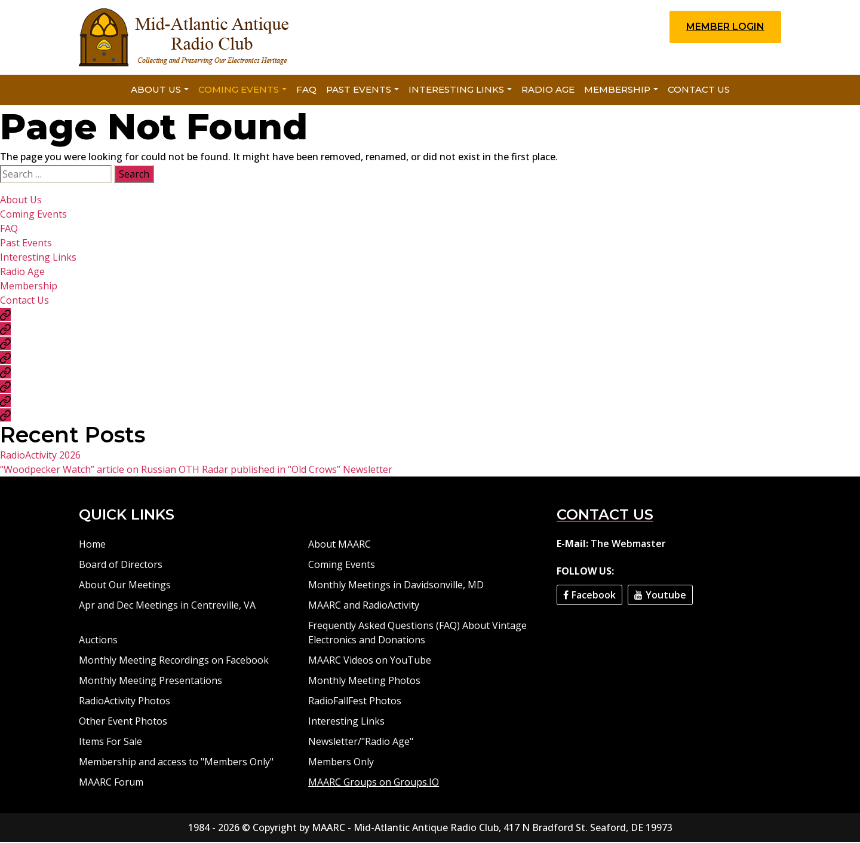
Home (92, 545)
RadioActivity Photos (124, 701)
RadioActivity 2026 (40, 456)
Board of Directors (120, 565)
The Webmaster (628, 544)
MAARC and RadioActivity (363, 606)
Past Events (358, 90)
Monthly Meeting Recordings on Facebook (174, 661)
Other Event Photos (123, 722)
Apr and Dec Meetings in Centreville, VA (167, 606)
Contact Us (699, 90)
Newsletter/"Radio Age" (360, 742)
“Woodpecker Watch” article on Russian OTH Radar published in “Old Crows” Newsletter (196, 470)
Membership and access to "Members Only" (176, 762)
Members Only (341, 762)
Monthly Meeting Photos (364, 681)
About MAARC (339, 545)
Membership (617, 90)
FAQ (306, 90)
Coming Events (238, 90)
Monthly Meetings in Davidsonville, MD (396, 585)
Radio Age (548, 90)
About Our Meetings (125, 585)
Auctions (98, 640)
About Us (156, 90)
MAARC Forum (111, 783)
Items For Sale (110, 742)
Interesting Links (456, 90)
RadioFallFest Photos (354, 701)
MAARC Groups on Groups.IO (373, 783)
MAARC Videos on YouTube (369, 661)
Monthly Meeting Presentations (150, 681)
